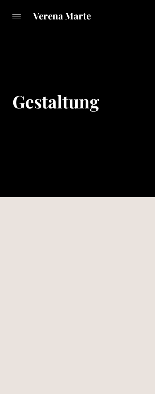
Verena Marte (62, 16)
